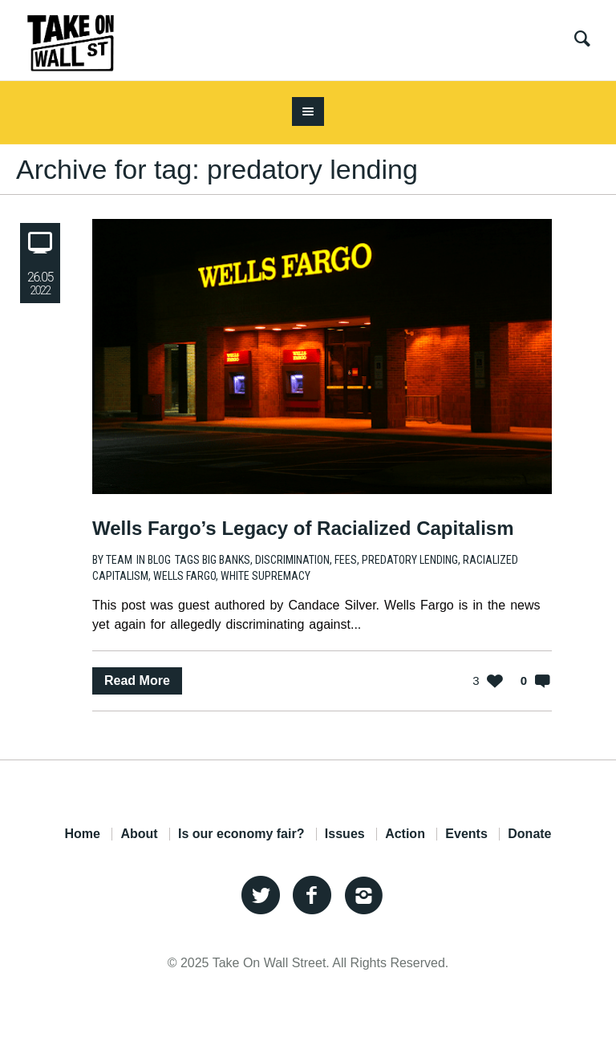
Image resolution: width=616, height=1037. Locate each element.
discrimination (292, 559)
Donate (529, 834)
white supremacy (265, 575)
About (138, 834)
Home (81, 834)
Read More (137, 680)
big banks (226, 559)
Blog (159, 559)
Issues (345, 834)
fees (345, 559)
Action (405, 834)
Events (466, 834)
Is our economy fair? (241, 834)
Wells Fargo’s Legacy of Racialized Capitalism (303, 528)
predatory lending (410, 559)
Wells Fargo (184, 575)
